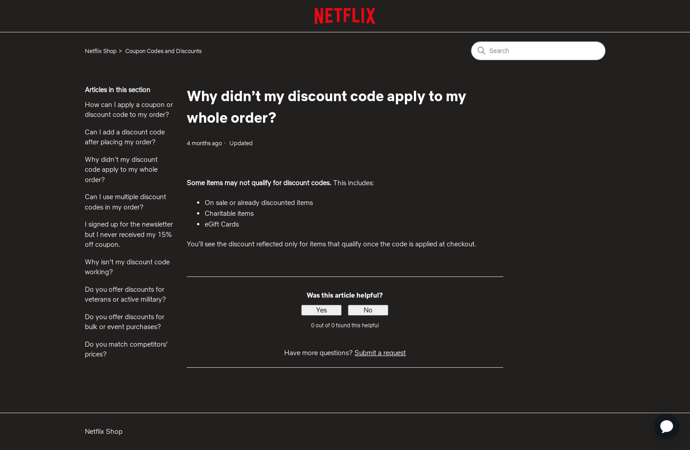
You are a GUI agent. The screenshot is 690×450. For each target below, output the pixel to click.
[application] (666, 426)
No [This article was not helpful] (368, 310)
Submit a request (380, 352)
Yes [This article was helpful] (321, 310)
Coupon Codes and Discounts (163, 50)
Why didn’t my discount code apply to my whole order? (121, 169)
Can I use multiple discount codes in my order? (125, 201)
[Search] (538, 51)
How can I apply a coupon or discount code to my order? (129, 109)
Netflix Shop (101, 50)
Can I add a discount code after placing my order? (125, 137)
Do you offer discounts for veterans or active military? (125, 294)
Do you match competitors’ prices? (126, 349)
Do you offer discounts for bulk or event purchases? (124, 321)
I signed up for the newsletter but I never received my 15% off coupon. (129, 234)
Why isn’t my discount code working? (127, 267)
